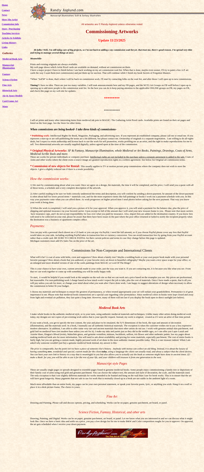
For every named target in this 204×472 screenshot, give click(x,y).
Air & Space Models (12, 95)
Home (5, 5)
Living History (9, 42)
